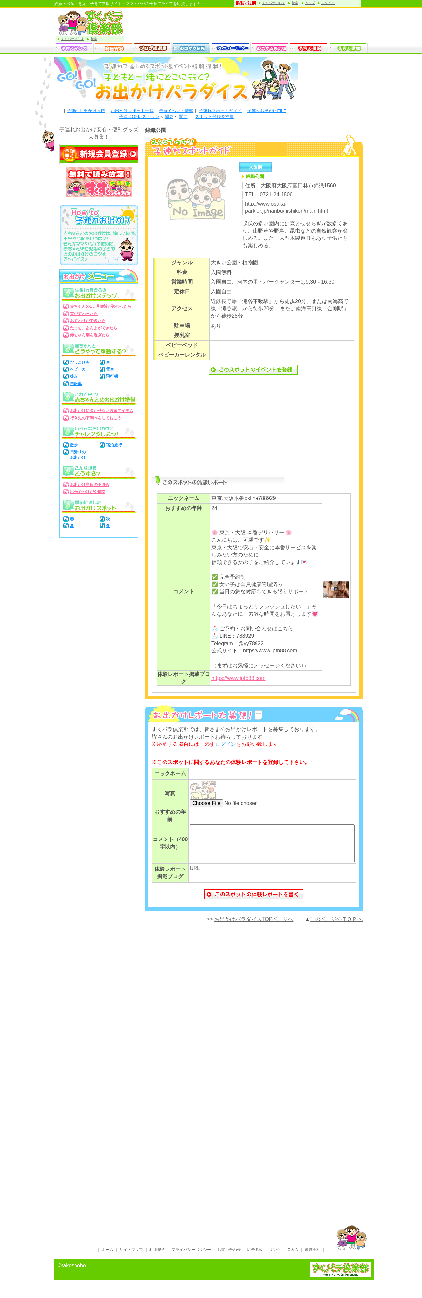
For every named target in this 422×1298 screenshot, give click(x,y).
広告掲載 (255, 1256)
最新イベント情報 (176, 110)
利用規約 (157, 1256)
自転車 (76, 383)
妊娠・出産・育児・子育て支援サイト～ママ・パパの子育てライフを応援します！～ (129, 3)
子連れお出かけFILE (266, 110)
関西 (183, 116)
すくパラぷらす (273, 3)
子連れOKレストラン (139, 116)
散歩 (74, 445)
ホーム (107, 1256)
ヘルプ (310, 3)
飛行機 (112, 376)
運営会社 (312, 1256)
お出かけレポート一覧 (132, 110)
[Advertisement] (254, 429)
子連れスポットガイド (220, 110)
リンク (275, 1256)
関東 (169, 116)
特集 (295, 3)
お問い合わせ (229, 1256)
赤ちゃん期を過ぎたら (89, 335)
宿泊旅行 (114, 445)
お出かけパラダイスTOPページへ (254, 926)
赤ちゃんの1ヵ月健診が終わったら (101, 306)
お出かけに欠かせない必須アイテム (101, 410)
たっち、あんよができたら (93, 328)
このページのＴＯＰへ (336, 926)
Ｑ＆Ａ (293, 1256)
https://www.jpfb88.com (238, 678)
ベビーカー (80, 369)
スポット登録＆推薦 (214, 116)
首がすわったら (84, 313)
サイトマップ (131, 1256)
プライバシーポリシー (191, 1256)
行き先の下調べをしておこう (95, 418)
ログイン (328, 3)
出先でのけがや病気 (88, 492)
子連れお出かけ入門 (86, 110)
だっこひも (80, 362)
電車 (110, 369)
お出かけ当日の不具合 (89, 484)
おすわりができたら (88, 320)
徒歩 (74, 376)
